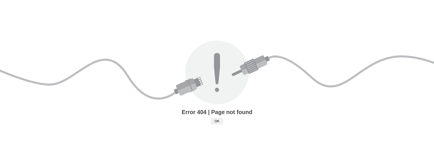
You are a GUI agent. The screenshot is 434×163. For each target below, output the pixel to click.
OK (217, 121)
